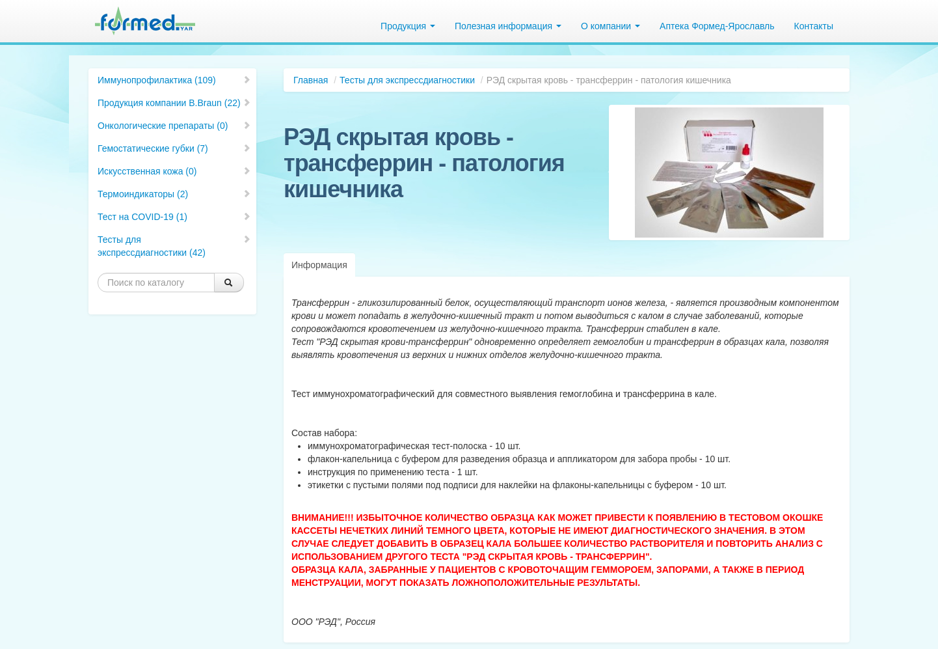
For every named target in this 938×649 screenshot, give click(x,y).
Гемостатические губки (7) (174, 148)
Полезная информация (508, 26)
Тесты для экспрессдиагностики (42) (174, 246)
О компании (610, 26)
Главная (310, 80)
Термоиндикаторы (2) (174, 194)
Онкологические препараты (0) (174, 125)
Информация (319, 265)
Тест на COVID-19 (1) (174, 217)
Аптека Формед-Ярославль (717, 26)
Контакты (813, 26)
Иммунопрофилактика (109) (174, 80)
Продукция (408, 26)
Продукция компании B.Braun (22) (174, 103)
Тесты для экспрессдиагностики (407, 80)
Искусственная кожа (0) (174, 171)
